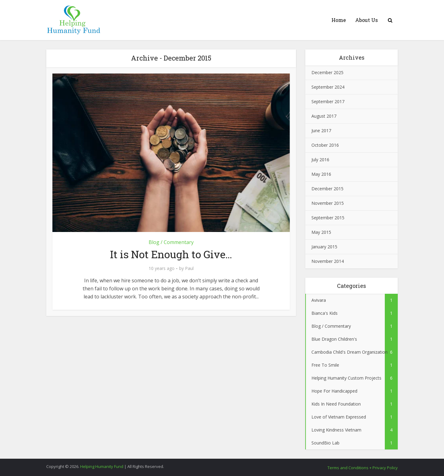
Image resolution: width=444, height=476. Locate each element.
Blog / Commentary (171, 242)
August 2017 (323, 116)
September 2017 (327, 101)
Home (338, 20)
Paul (189, 268)
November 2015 (327, 203)
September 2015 (327, 218)
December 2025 (327, 72)
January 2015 (324, 247)
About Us (366, 20)
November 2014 (327, 261)
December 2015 (327, 189)
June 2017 (321, 130)
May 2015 (321, 232)
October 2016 (325, 145)
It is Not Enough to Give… (171, 254)
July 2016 (320, 159)
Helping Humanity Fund (101, 466)
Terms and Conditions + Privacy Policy (362, 467)
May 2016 (321, 174)
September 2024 (327, 87)
